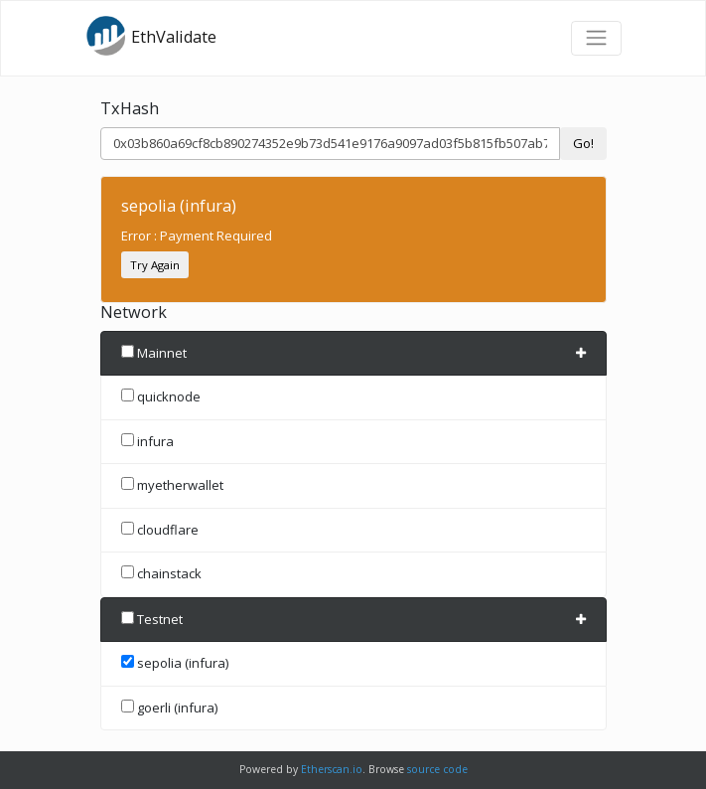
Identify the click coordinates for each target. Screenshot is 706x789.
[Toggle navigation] (596, 38)
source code (437, 769)
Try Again (155, 264)
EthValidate (150, 36)
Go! (583, 143)
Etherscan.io (331, 769)
